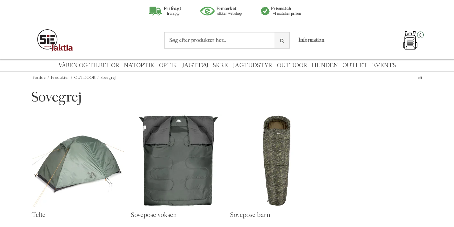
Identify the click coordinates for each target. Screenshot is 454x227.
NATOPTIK (139, 65)
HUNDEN (325, 65)
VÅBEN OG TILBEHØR (88, 65)
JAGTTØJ (195, 65)
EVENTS (384, 65)
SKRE (220, 65)
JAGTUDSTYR (252, 65)
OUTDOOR (292, 65)
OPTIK (168, 65)
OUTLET (355, 65)
